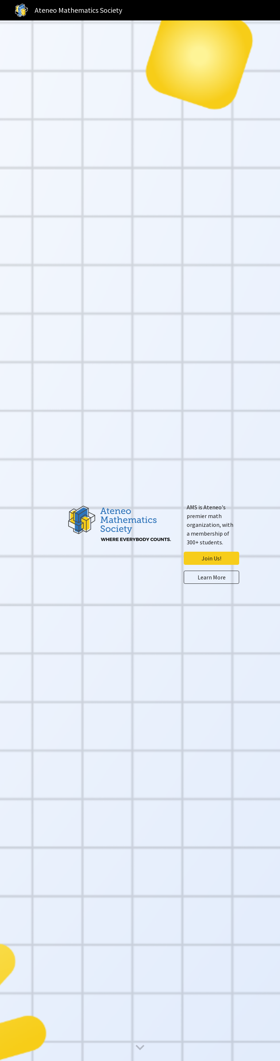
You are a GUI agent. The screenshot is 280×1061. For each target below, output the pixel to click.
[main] (211, 525)
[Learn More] (211, 577)
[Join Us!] (211, 558)
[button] (140, 1048)
